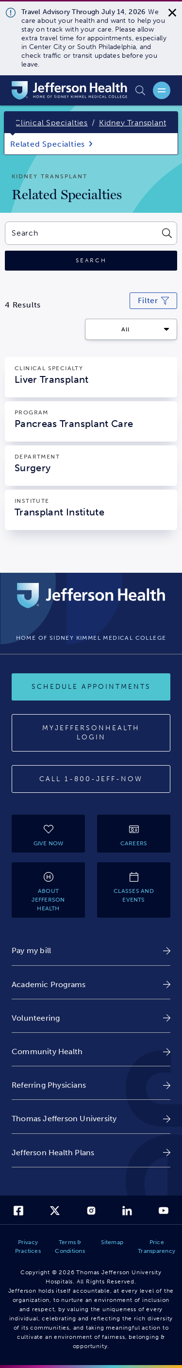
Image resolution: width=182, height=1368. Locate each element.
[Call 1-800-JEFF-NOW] (91, 779)
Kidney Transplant (132, 122)
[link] (91, 950)
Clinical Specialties (51, 122)
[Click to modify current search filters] (153, 300)
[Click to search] (91, 261)
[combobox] (81, 233)
